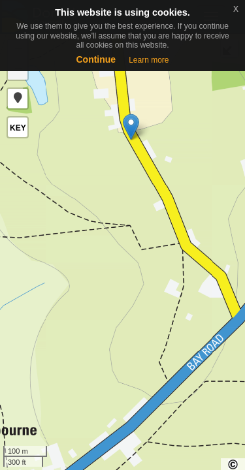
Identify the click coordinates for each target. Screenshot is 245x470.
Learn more (149, 60)
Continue (96, 59)
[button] (17, 98)
